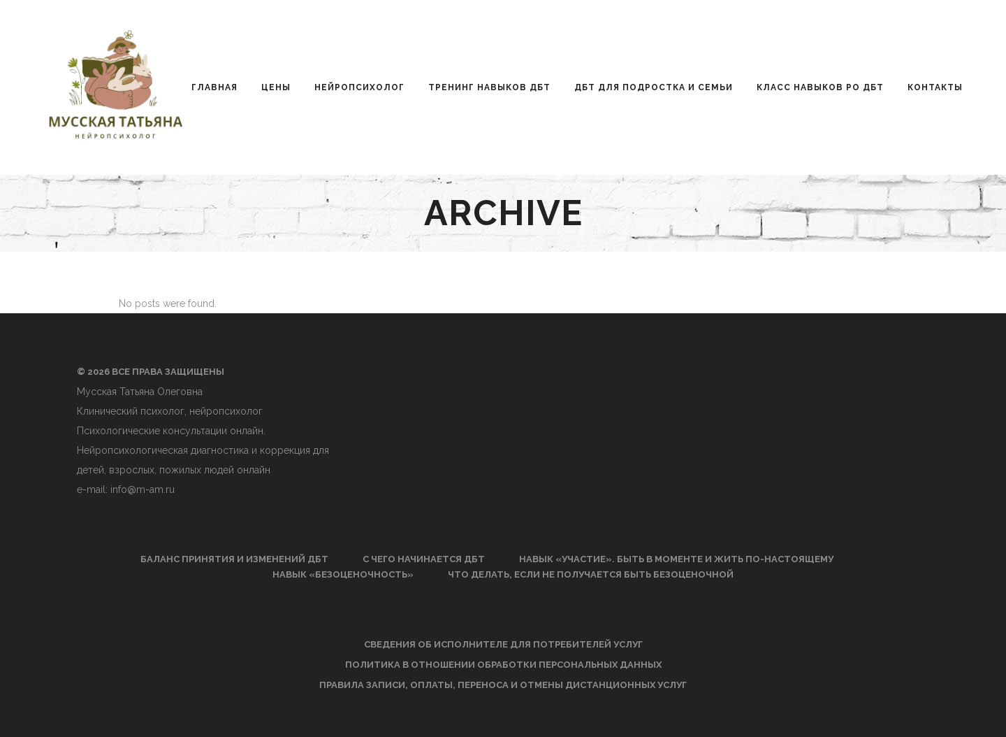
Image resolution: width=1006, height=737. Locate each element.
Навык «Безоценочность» (343, 574)
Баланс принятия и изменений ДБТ (234, 559)
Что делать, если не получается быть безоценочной (591, 574)
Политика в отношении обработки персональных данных (503, 664)
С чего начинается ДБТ (424, 559)
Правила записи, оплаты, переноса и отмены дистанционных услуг (503, 685)
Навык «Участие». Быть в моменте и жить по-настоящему (676, 559)
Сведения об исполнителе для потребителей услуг (503, 644)
